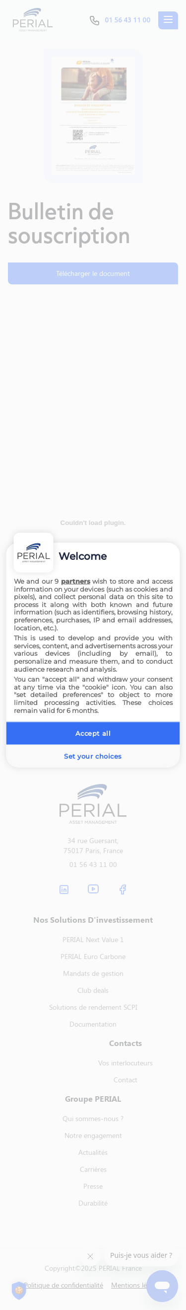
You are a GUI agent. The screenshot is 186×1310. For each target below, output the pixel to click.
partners (75, 581)
